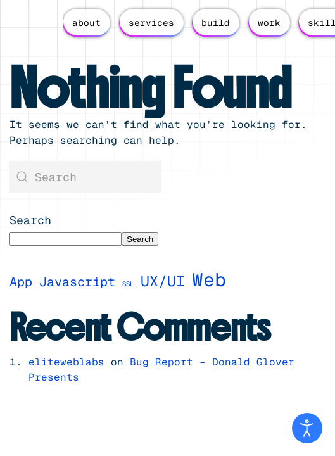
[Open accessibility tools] (307, 428)
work (269, 22)
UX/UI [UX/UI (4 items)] (163, 281)
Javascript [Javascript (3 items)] (77, 282)
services (151, 22)
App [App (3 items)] (20, 282)
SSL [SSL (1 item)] (128, 283)
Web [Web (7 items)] (209, 280)
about (86, 22)
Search (30, 220)
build (215, 22)
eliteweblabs (66, 362)
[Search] (85, 177)
